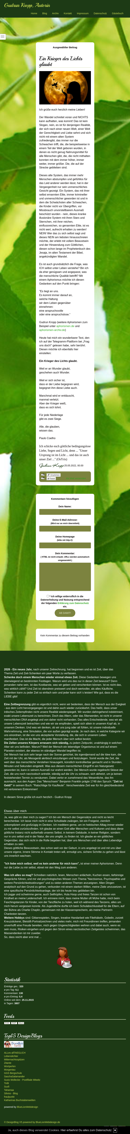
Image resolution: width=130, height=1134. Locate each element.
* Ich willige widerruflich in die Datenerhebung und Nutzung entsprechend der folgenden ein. (65, 601)
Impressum (83, 13)
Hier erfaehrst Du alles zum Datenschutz (86, 1130)
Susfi (6, 1086)
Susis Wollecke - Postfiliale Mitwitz (22, 1079)
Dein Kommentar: (65, 556)
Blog (44, 13)
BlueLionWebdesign (27, 1107)
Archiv (55, 13)
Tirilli (6, 1083)
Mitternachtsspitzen (14, 1059)
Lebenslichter (11, 1056)
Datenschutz (100, 13)
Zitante (7, 1063)
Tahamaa (9, 1090)
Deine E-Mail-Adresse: (65, 522)
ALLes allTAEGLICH (15, 1052)
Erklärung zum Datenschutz (73, 603)
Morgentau (9, 1069)
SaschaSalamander (14, 1076)
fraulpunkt (9, 1096)
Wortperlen (10, 1066)
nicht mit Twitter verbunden (43, 478)
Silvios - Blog (11, 1093)
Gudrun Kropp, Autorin (27, 5)
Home (34, 13)
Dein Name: (64, 506)
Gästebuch (117, 13)
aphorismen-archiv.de (52, 330)
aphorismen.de (65, 326)
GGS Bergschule (13, 1073)
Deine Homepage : (65, 538)
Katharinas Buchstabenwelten (19, 1100)
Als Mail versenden (76, 478)
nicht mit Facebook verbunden (43, 475)
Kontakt (68, 13)
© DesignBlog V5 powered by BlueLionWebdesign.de (32, 1122)
